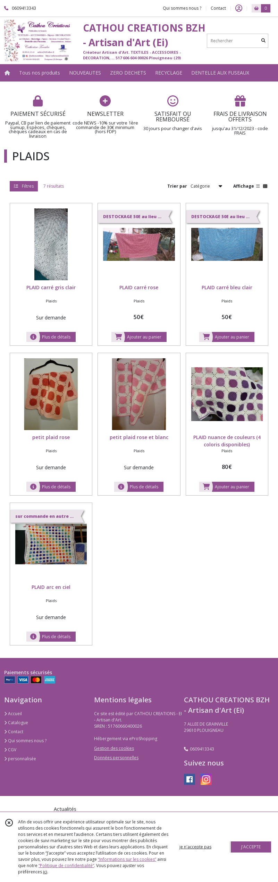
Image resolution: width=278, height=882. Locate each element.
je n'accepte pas (195, 847)
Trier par (177, 186)
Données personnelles (116, 758)
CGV (10, 750)
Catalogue (16, 723)
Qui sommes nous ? (25, 741)
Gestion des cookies (114, 748)
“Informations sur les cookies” (127, 859)
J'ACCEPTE (251, 847)
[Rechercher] (263, 41)
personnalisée (20, 759)
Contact (218, 8)
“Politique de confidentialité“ (66, 865)
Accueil (13, 714)
